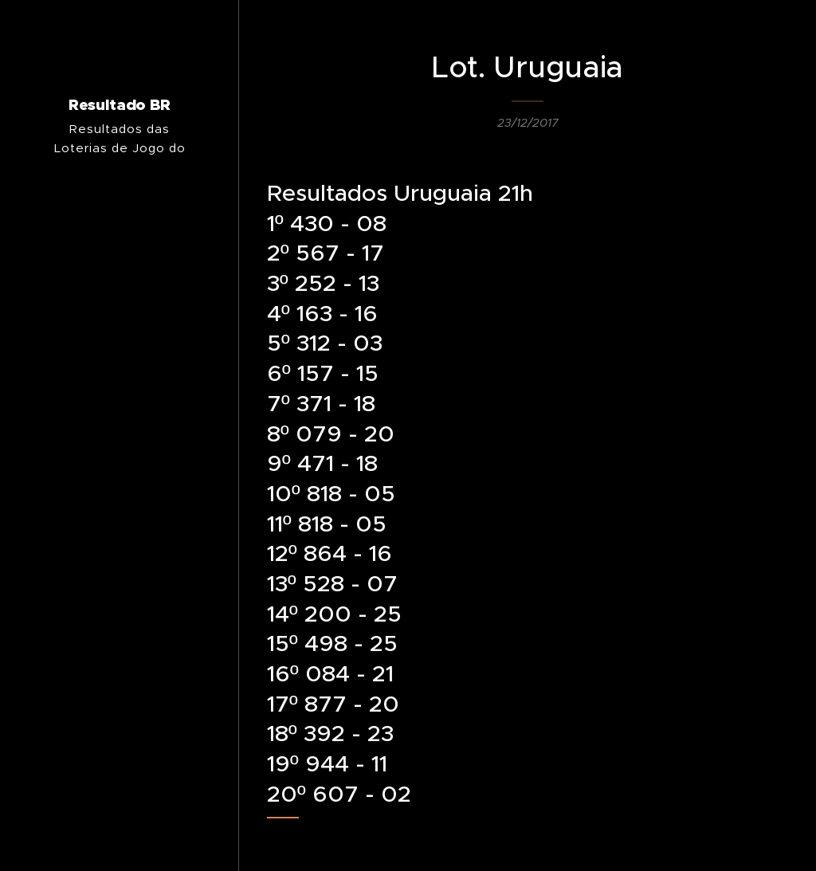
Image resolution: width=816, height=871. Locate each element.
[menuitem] (119, 512)
